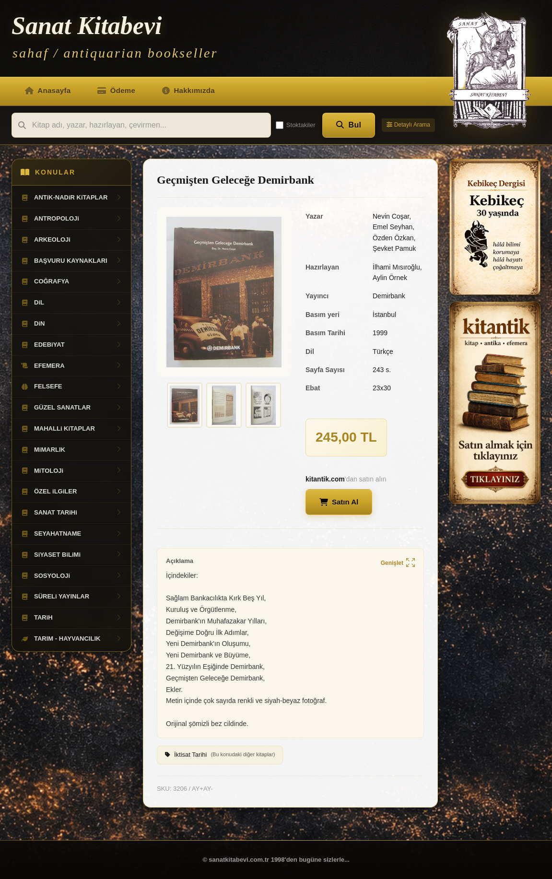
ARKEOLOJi (71, 240)
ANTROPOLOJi (71, 219)
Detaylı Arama (408, 124)
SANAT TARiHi (71, 512)
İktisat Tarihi (220, 754)
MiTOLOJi (71, 471)
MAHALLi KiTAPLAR (71, 429)
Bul (349, 125)
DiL (71, 302)
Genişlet (398, 563)
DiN (71, 324)
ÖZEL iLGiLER (71, 491)
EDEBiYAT (71, 345)
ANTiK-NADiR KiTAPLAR (71, 197)
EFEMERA (71, 366)
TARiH (71, 617)
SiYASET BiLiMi (71, 555)
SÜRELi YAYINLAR (71, 596)
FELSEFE (71, 386)
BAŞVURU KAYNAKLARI (71, 261)
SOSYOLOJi (71, 576)
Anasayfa (47, 90)
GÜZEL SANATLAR (71, 407)
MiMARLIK (71, 450)
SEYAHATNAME (71, 534)
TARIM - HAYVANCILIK (71, 639)
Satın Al (338, 502)
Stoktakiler (296, 125)
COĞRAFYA (71, 281)
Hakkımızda (188, 90)
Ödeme (116, 90)
